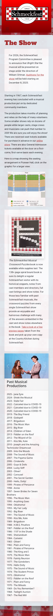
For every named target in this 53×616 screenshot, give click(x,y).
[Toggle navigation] (7, 29)
